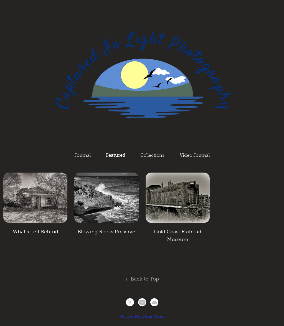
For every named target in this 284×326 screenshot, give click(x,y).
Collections (152, 155)
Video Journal (195, 155)
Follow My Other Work (142, 316)
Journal (82, 155)
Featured (115, 155)
